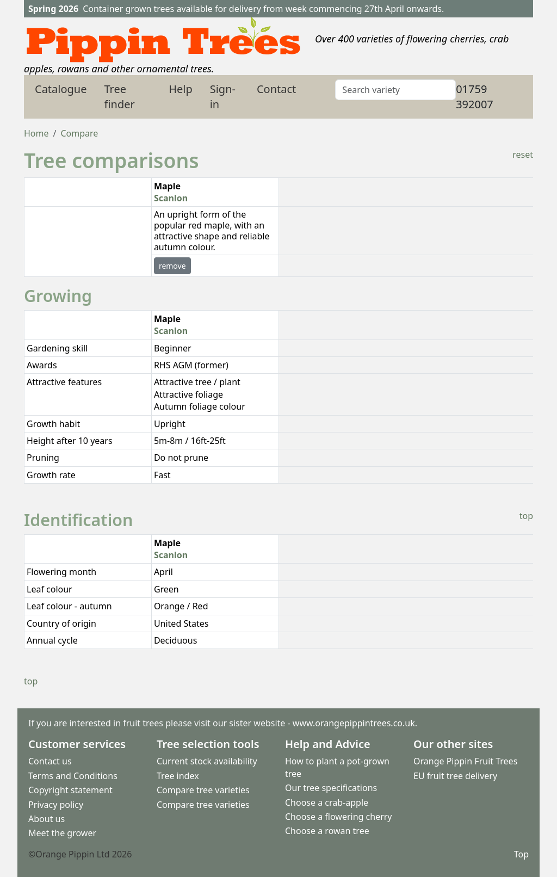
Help (181, 89)
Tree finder (119, 97)
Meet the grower (62, 833)
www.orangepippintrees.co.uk (354, 723)
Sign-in (223, 97)
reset (522, 154)
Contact (276, 89)
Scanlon (171, 198)
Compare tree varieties (203, 790)
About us (46, 819)
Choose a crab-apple (326, 802)
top (526, 516)
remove (172, 266)
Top (521, 854)
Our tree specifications (331, 788)
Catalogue (61, 89)
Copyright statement (70, 790)
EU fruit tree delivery (455, 776)
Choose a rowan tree (327, 831)
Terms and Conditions (72, 776)
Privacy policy (55, 805)
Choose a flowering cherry (338, 817)
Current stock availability (207, 762)
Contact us (50, 762)
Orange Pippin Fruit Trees (465, 762)
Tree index (178, 776)
